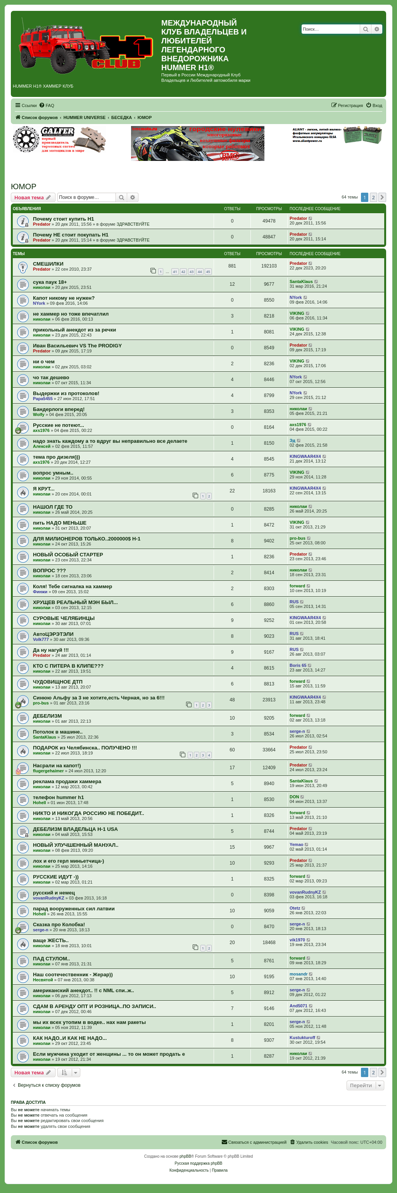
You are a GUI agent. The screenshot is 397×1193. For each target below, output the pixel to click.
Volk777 (41, 639)
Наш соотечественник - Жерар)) (73, 974)
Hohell (39, 802)
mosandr (298, 974)
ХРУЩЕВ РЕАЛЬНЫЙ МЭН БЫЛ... (75, 602)
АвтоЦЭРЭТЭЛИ (53, 634)
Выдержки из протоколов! (66, 393)
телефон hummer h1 (58, 797)
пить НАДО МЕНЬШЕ (59, 523)
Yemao (296, 844)
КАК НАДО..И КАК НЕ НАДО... (70, 1038)
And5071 (298, 1005)
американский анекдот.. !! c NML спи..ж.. (83, 990)
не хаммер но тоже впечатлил (71, 314)
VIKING (297, 313)
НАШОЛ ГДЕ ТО (52, 507)
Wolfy (39, 414)
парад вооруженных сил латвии (74, 909)
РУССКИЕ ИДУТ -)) (56, 877)
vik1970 (297, 939)
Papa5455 (43, 398)
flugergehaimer (48, 770)
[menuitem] (46, 105)
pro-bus (298, 538)
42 (183, 271)
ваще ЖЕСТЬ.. (51, 940)
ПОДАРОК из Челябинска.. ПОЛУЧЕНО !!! (85, 748)
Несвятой (43, 979)
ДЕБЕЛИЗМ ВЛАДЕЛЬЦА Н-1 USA (75, 829)
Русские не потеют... (58, 425)
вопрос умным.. (53, 473)
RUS (294, 601)
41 (175, 271)
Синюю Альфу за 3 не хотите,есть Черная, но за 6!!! (99, 698)
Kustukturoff (302, 1037)
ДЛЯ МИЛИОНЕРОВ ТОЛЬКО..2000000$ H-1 (86, 539)
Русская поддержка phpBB (198, 1163)
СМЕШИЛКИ (48, 264)
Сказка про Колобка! (59, 924)
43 (191, 271)
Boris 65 (298, 665)
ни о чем (44, 361)
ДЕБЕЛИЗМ (47, 716)
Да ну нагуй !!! (51, 650)
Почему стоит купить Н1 (63, 219)
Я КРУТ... (44, 489)
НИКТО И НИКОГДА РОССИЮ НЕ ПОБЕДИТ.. (88, 813)
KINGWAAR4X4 (305, 456)
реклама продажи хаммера (67, 781)
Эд (292, 440)
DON (294, 796)
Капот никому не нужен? (64, 298)
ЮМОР (23, 186)
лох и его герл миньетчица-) (68, 861)
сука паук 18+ (50, 282)
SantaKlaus (301, 281)
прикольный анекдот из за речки (74, 330)
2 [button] (373, 197)
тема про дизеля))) (56, 457)
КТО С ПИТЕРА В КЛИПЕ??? (68, 666)
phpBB (185, 1156)
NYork (39, 303)
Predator (41, 224)
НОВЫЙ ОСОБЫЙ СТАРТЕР (68, 555)
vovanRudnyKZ (48, 898)
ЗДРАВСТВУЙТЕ (133, 224)
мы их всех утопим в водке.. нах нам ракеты (89, 1022)
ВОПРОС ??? (49, 570)
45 (208, 271)
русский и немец (54, 893)
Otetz (295, 908)
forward (297, 586)
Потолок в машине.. (58, 732)
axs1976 (41, 430)
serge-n (297, 731)
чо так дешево (51, 377)
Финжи (40, 591)
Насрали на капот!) (57, 765)
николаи (41, 287)
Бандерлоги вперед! (59, 409)
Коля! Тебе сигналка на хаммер (72, 586)
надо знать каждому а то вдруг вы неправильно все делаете (110, 441)
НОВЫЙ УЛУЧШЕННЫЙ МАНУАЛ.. (75, 845)
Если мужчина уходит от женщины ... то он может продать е (109, 1054)
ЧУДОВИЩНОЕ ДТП (58, 682)
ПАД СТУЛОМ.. (51, 959)
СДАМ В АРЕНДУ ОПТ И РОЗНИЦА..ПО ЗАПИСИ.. (94, 1006)
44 (200, 271)
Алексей (41, 446)
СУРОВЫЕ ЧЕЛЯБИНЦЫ (64, 618)
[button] (382, 197)
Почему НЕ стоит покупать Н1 (71, 235)
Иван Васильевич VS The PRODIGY (77, 346)
